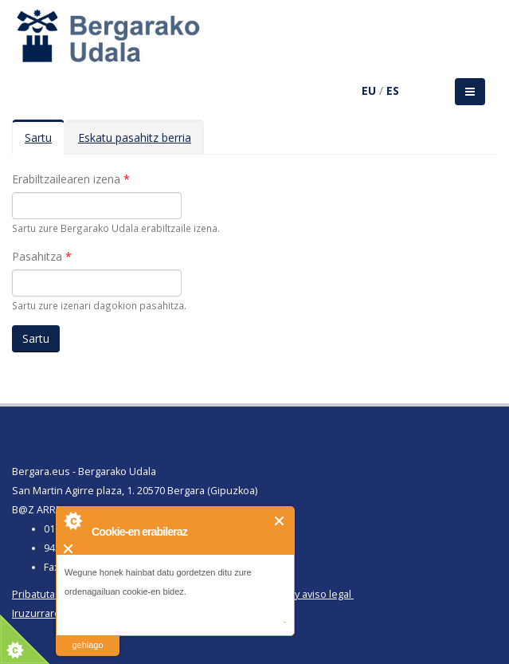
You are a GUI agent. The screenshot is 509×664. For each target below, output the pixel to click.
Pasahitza (42, 256)
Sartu (45, 142)
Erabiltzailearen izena (71, 179)
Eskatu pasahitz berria (134, 137)
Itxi (280, 521)
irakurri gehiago (87, 635)
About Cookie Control (72, 520)
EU (369, 90)
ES (392, 90)
